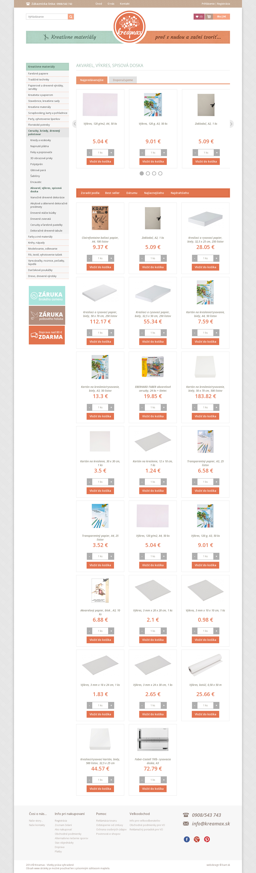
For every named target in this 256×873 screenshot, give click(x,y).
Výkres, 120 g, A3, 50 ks (153, 123)
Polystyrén (36, 164)
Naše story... (36, 820)
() (201, 16)
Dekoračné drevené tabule (46, 230)
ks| (221, 16)
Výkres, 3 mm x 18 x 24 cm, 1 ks (100, 685)
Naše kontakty (37, 825)
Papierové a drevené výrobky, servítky (45, 87)
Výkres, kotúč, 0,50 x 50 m (205, 685)
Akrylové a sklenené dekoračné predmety (48, 205)
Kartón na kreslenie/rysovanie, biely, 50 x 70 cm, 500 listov (205, 388)
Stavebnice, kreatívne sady (44, 101)
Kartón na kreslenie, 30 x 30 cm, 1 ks (100, 463)
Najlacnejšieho (154, 193)
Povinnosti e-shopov (108, 834)
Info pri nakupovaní (70, 814)
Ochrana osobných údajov (111, 829)
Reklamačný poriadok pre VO (146, 829)
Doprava (59, 847)
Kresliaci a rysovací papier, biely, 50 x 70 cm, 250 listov (100, 314)
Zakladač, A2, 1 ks (206, 123)
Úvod (99, 3)
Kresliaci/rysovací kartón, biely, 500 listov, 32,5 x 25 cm (100, 761)
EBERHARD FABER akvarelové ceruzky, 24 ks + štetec (153, 388)
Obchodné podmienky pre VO (147, 825)
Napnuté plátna (39, 146)
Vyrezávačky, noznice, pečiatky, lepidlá (46, 262)
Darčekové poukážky (40, 270)
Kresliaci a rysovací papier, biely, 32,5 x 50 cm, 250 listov (153, 314)
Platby (58, 851)
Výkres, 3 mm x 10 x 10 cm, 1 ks (205, 610)
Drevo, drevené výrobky (42, 276)
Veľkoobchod (140, 814)
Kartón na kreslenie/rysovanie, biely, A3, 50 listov (100, 388)
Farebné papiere (38, 73)
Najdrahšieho (180, 193)
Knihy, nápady (36, 242)
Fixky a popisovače (41, 152)
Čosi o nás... (38, 814)
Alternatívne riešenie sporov (71, 838)
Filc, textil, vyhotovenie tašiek (45, 254)
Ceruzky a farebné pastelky (46, 225)
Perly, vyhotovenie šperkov (44, 119)
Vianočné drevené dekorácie (47, 197)
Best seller (112, 193)
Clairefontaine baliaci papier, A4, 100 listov (100, 239)
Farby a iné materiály (40, 236)
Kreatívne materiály (73, 37)
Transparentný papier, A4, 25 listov (100, 537)
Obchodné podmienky (68, 834)
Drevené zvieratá (40, 219)
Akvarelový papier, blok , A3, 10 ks (100, 612)
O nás (111, 3)
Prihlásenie (208, 3)
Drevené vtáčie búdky (43, 213)
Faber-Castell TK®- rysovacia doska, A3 (153, 761)
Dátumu (131, 193)
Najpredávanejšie (91, 80)
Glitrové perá (38, 170)
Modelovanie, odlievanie (42, 248)
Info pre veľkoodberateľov (145, 820)
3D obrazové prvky (41, 158)
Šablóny (35, 176)
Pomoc (101, 814)
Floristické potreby (39, 124)
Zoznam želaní (63, 825)
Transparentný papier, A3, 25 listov (205, 463)
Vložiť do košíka (100, 161)
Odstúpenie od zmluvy (109, 825)
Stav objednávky (64, 842)
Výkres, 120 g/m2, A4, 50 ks (100, 123)
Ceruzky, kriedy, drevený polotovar (44, 132)
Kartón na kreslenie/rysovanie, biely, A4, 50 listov (205, 314)
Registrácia (223, 3)
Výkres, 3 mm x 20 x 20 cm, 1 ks (152, 610)
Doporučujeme (123, 80)
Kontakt (125, 3)
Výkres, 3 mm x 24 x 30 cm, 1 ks (152, 685)
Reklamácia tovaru (106, 820)
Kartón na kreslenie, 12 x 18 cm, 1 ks (153, 463)
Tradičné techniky (38, 79)
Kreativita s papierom (40, 95)
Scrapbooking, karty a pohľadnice (47, 113)
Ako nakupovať (63, 829)
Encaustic (35, 182)
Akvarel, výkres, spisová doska (46, 189)
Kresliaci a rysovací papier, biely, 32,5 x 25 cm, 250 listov (205, 239)
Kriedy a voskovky (40, 140)
